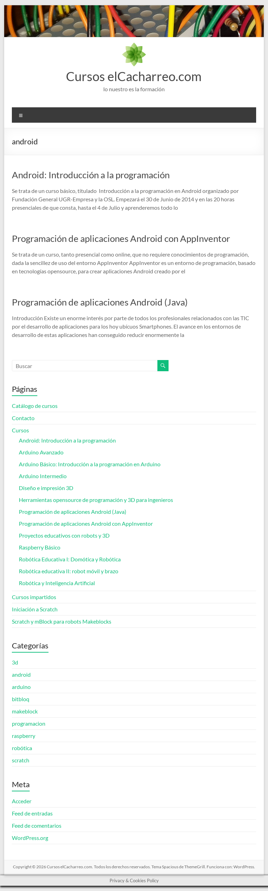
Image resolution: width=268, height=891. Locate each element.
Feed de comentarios (36, 825)
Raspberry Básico (39, 547)
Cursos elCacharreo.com (134, 76)
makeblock (25, 711)
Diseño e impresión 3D (46, 487)
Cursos (20, 430)
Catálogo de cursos (35, 405)
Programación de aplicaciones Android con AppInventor (121, 238)
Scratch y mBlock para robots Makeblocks (61, 621)
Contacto (23, 418)
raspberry (23, 735)
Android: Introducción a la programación (91, 174)
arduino (21, 686)
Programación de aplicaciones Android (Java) (100, 302)
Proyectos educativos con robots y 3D (64, 535)
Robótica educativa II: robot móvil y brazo (68, 571)
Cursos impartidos (34, 597)
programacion (28, 723)
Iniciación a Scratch (35, 609)
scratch (20, 760)
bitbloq (20, 699)
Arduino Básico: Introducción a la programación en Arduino (90, 464)
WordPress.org (30, 837)
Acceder (21, 801)
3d (15, 662)
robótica (22, 748)
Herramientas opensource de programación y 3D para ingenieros (96, 499)
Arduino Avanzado (41, 452)
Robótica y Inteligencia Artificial (57, 583)
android (21, 674)
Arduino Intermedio (43, 476)
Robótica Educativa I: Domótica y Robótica (70, 559)
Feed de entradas (32, 813)
